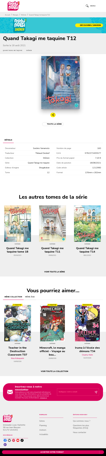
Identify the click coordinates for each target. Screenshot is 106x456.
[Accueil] (13, 6)
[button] (89, 25)
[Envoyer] (96, 392)
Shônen (23, 15)
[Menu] (93, 6)
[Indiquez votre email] (75, 392)
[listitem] (5, 440)
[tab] (8, 140)
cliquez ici (43, 398)
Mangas (15, 15)
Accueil (7, 15)
